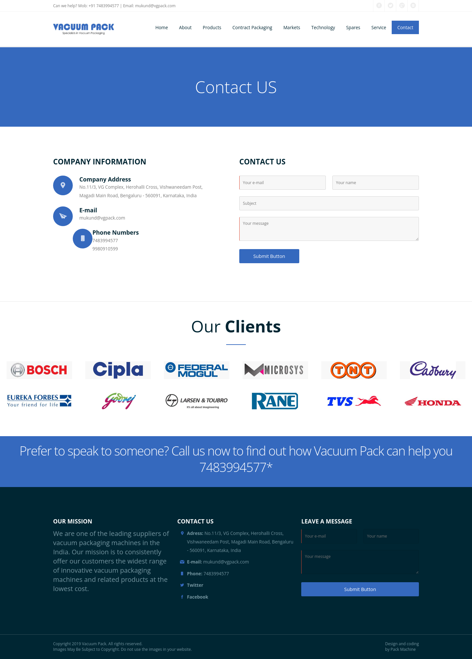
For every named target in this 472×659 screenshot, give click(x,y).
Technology (323, 27)
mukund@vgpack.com (155, 6)
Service (378, 27)
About (185, 27)
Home (161, 27)
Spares (353, 27)
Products (212, 27)
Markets (291, 27)
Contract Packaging (252, 27)
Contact (405, 27)
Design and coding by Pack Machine (402, 646)
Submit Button (269, 256)
